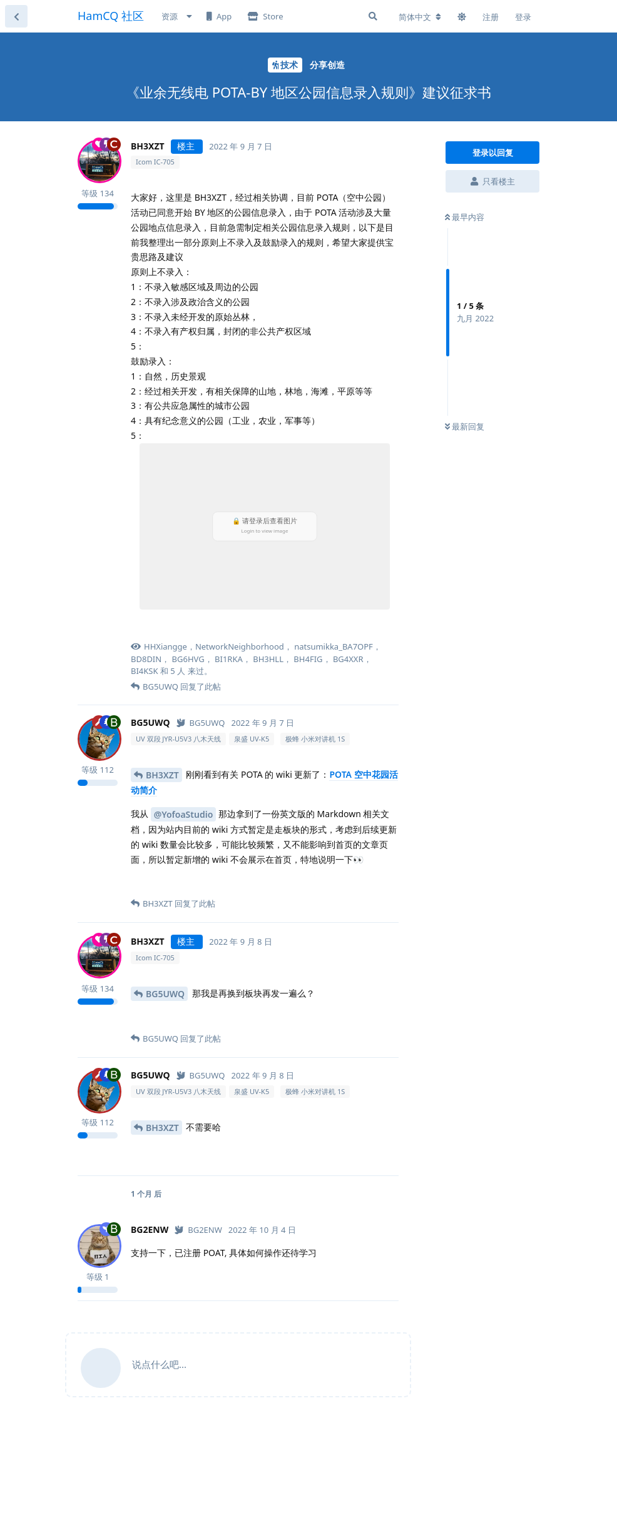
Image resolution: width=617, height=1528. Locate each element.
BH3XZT (162, 775)
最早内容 (464, 217)
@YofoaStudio (183, 814)
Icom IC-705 (155, 161)
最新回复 (464, 426)
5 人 (177, 670)
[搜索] (373, 16)
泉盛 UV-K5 (251, 738)
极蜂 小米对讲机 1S (315, 738)
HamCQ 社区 (111, 15)
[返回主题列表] (16, 16)
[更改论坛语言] (419, 17)
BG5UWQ (165, 994)
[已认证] (200, 722)
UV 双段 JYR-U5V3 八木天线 (178, 738)
